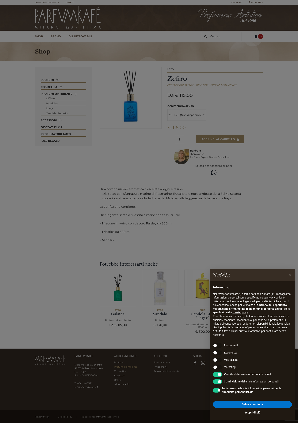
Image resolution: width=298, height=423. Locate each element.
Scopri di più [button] (252, 412)
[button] (290, 275)
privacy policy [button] (274, 297)
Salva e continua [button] (252, 404)
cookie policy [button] (240, 312)
